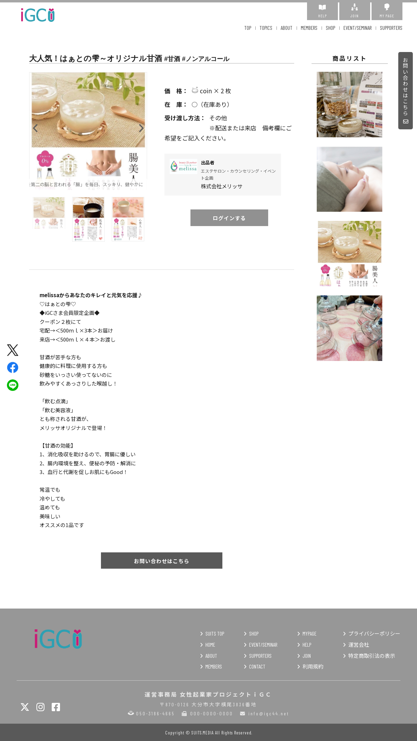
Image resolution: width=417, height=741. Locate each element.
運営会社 (358, 644)
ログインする (229, 218)
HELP (322, 10)
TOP (247, 28)
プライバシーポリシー (374, 633)
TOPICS (265, 28)
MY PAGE (387, 10)
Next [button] (140, 126)
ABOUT (286, 28)
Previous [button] (35, 126)
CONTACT (257, 666)
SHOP (330, 28)
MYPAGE (309, 633)
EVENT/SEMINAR (357, 28)
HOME (210, 644)
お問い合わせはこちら (405, 91)
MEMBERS (309, 28)
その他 (229, 118)
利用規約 (313, 666)
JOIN (354, 10)
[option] (88, 131)
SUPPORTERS (391, 28)
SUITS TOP (214, 633)
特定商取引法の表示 (371, 656)
